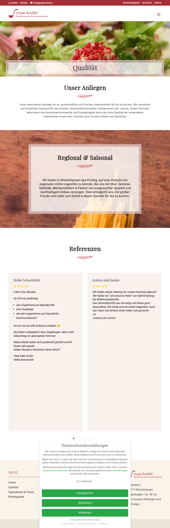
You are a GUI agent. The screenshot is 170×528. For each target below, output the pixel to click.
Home (12, 482)
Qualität (13, 487)
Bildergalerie (16, 496)
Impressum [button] (104, 524)
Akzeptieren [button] (85, 493)
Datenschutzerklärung (55, 470)
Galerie (158, 3)
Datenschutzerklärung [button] (87, 524)
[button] (73, 438)
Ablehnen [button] (85, 512)
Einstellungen (120, 470)
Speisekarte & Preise (21, 492)
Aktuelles (147, 3)
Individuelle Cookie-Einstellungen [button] (85, 520)
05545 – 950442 (19, 3)
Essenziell (84, 481)
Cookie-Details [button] (68, 524)
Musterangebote (131, 3)
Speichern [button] (85, 502)
